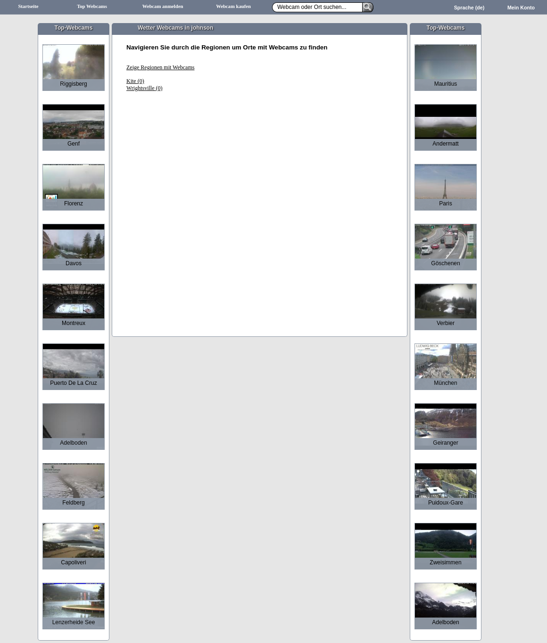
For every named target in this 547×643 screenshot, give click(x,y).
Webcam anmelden (162, 6)
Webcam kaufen (233, 6)
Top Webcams (92, 6)
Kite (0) (135, 81)
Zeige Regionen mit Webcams (160, 67)
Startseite (28, 6)
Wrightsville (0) (144, 88)
